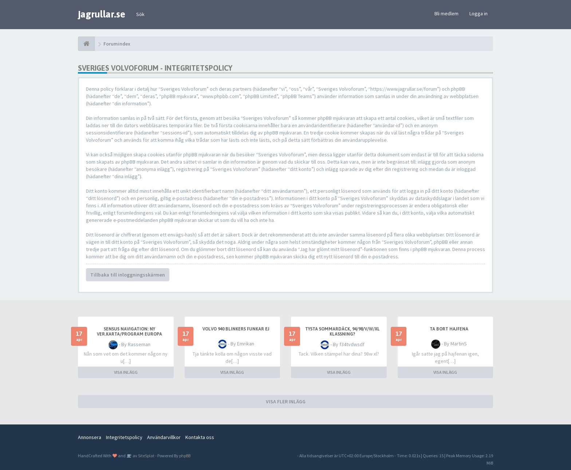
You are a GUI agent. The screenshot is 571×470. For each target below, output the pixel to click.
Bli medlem (446, 13)
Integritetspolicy (124, 437)
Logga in (478, 13)
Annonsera (89, 437)
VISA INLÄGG (126, 372)
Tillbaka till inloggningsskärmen (127, 274)
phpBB (184, 455)
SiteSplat (145, 455)
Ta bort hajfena (449, 329)
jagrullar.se (101, 14)
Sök (140, 14)
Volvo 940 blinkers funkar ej (235, 329)
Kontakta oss (199, 437)
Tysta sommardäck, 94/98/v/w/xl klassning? (342, 331)
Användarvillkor (164, 437)
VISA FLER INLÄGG (286, 401)
